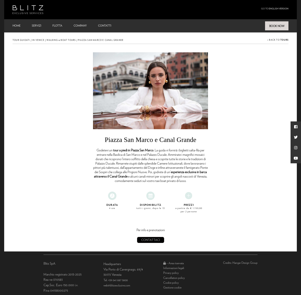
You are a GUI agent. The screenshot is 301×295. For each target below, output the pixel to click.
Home (16, 25)
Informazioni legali (173, 268)
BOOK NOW (276, 26)
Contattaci (150, 240)
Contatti (104, 25)
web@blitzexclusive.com (116, 285)
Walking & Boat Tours (61, 40)
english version (278, 9)
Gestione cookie (172, 287)
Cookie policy (171, 282)
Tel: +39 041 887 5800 (115, 280)
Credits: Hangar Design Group (240, 263)
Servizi (36, 25)
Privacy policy (171, 273)
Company (80, 25)
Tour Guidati (21, 40)
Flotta (57, 25)
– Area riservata (173, 263)
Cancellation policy (174, 278)
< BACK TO (277, 40)
